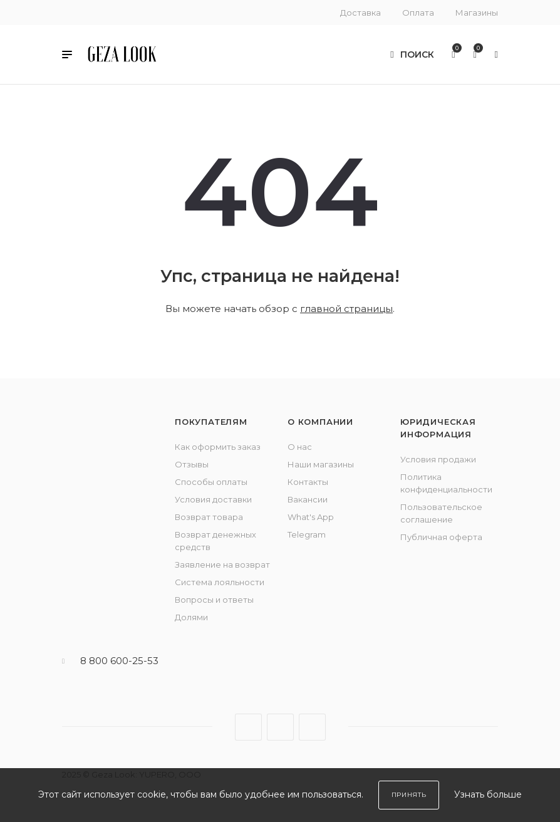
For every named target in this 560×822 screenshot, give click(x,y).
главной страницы (346, 309)
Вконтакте (248, 727)
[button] (67, 56)
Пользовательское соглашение (441, 513)
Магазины (476, 13)
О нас (300, 447)
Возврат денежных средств (215, 540)
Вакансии (308, 499)
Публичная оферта (441, 537)
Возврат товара (209, 517)
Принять (409, 795)
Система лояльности (219, 582)
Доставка (360, 13)
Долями (191, 617)
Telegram (307, 534)
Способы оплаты (211, 482)
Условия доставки (213, 499)
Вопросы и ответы (214, 600)
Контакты (308, 482)
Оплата (418, 13)
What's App (311, 517)
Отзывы (192, 464)
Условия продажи (438, 459)
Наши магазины (321, 464)
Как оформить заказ (218, 447)
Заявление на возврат (222, 564)
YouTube (312, 727)
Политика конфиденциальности (446, 483)
